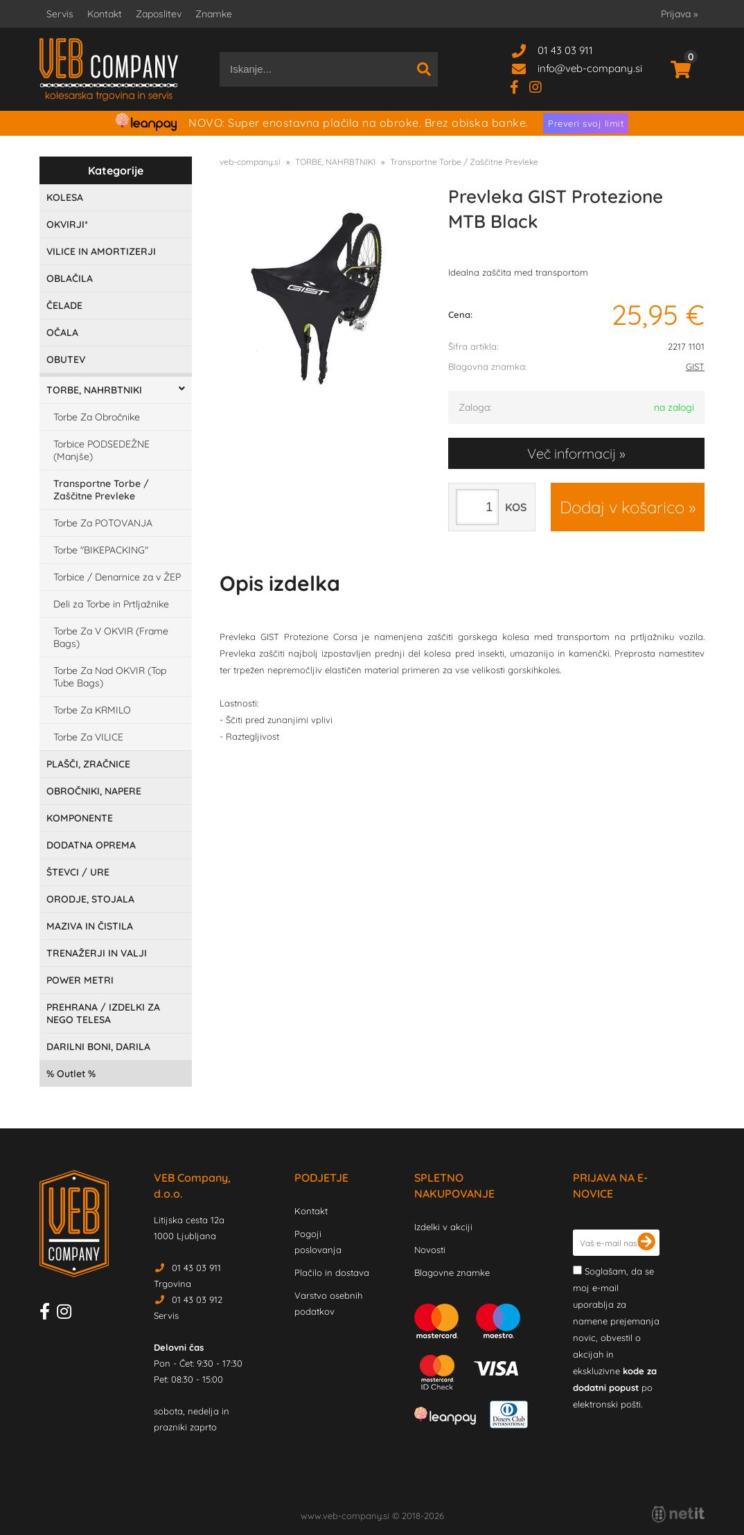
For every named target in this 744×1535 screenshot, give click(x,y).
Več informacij (571, 453)
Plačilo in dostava (331, 1272)
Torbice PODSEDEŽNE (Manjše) (101, 450)
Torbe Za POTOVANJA (102, 523)
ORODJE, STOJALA (90, 899)
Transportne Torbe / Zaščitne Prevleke (101, 489)
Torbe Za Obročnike (96, 417)
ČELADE (64, 305)
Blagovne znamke (452, 1272)
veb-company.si (250, 162)
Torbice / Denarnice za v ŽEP (117, 577)
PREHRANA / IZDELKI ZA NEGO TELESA (103, 1013)
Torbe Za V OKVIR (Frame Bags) (110, 637)
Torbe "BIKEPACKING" (100, 550)
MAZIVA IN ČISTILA (89, 926)
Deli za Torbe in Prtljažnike (111, 604)
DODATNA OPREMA (91, 845)
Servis (59, 14)
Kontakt (104, 14)
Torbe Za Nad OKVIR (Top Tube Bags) (109, 676)
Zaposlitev (158, 14)
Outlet (71, 1073)
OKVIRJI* (67, 224)
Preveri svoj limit (585, 123)
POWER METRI (80, 980)
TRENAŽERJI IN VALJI (96, 953)
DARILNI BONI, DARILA (98, 1046)
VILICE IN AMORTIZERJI (101, 251)
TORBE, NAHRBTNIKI (94, 390)
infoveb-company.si (590, 68)
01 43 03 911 (565, 50)
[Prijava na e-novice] (646, 1243)
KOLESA (64, 197)
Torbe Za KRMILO (92, 710)
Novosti (429, 1249)
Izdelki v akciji (443, 1226)
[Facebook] (519, 86)
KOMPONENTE (79, 818)
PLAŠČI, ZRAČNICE (88, 764)
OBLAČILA (69, 278)
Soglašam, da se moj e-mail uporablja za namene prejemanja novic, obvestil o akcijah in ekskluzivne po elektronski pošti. (616, 1338)
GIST (695, 366)
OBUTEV (65, 359)
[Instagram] (540, 86)
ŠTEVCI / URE (77, 872)
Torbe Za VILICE (88, 737)
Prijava (679, 14)
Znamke (213, 14)
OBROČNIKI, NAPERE (93, 791)
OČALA (62, 332)
